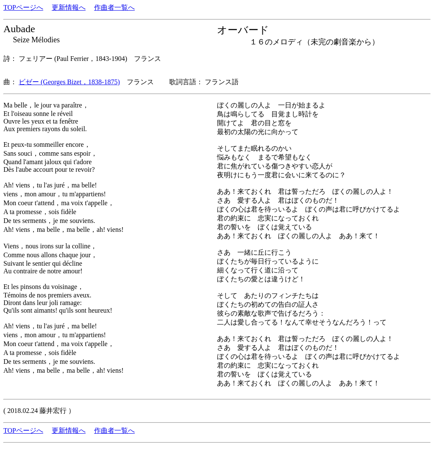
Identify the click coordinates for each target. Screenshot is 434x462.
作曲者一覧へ (114, 7)
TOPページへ (23, 7)
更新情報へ (69, 7)
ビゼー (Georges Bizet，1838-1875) (69, 81)
